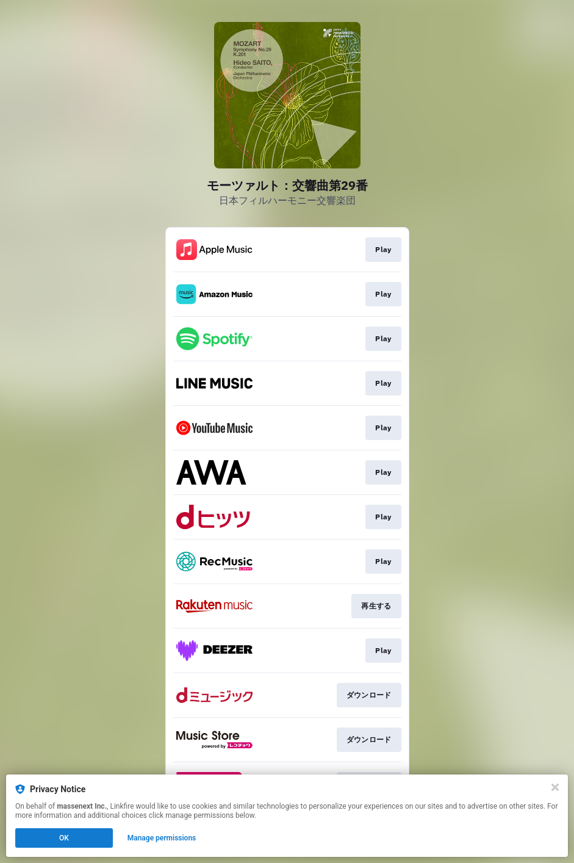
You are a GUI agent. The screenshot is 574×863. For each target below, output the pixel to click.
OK (64, 838)
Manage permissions (161, 838)
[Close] (555, 787)
